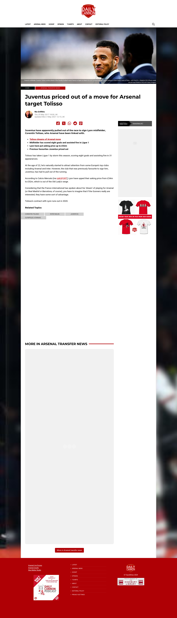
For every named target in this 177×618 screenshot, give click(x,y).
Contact (88, 24)
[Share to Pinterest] (81, 123)
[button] (153, 24)
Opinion (60, 24)
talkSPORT (62, 178)
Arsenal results (33, 568)
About (79, 24)
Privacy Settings (78, 594)
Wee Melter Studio (34, 570)
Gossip (51, 24)
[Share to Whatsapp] (69, 123)
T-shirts (70, 24)
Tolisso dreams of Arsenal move (45, 139)
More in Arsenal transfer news (56, 344)
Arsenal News (40, 24)
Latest (28, 24)
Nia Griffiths (40, 112)
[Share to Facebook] (58, 123)
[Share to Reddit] (75, 123)
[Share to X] (64, 123)
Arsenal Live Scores (35, 565)
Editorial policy (102, 24)
